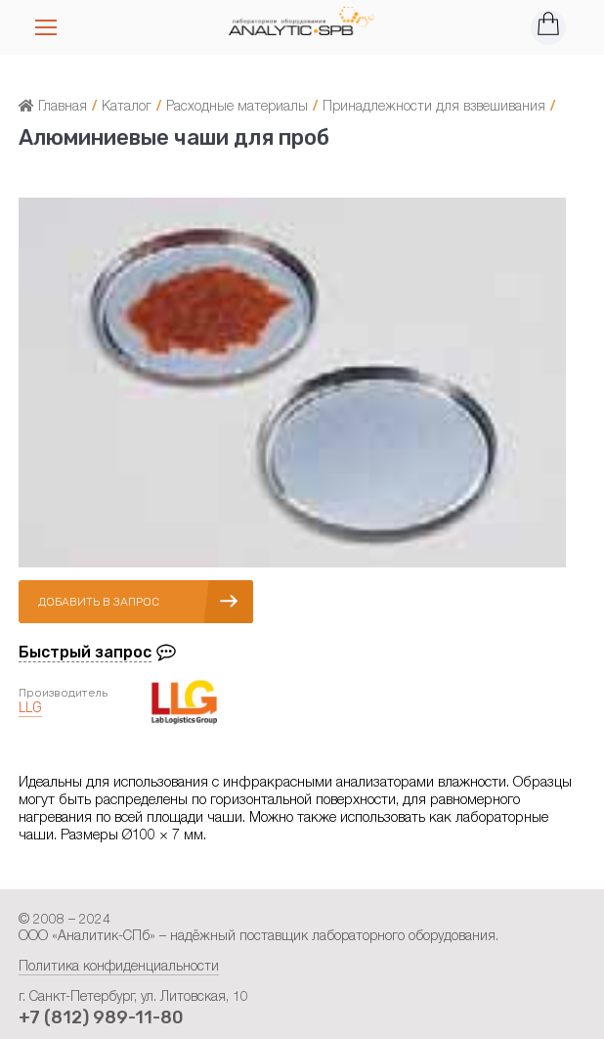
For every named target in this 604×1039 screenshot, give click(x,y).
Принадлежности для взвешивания (434, 107)
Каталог (126, 107)
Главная (53, 107)
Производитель (63, 693)
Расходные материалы (237, 107)
